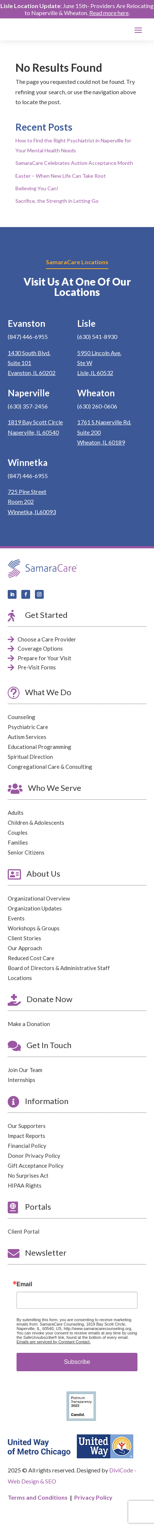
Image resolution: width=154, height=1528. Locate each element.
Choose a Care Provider (47, 639)
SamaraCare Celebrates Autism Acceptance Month (74, 163)
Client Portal (23, 1231)
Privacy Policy (93, 1497)
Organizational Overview (39, 898)
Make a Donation (29, 1024)
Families (18, 842)
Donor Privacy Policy (34, 1155)
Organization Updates (35, 908)
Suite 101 (19, 362)
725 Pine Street (27, 491)
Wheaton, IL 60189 (101, 442)
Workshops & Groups (34, 928)
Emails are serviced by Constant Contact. (54, 1342)
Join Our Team (25, 1070)
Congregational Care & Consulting (50, 766)
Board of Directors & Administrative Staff (59, 968)
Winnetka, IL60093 (32, 511)
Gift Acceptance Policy (36, 1165)
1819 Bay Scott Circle (35, 421)
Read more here (109, 12)
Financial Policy (27, 1145)
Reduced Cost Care (31, 958)
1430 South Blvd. (29, 352)
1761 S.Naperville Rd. (104, 421)
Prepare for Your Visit (44, 658)
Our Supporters (27, 1125)
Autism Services (27, 736)
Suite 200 (89, 432)
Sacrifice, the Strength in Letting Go (57, 201)
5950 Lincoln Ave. (99, 352)
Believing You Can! (36, 188)
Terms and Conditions (38, 1497)
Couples (18, 832)
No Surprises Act (28, 1175)
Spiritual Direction (30, 756)
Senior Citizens (26, 852)
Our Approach (25, 948)
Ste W (84, 362)
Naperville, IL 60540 (33, 432)
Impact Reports (26, 1135)
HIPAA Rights (25, 1185)
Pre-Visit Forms (37, 667)
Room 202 (21, 501)
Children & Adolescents (36, 822)
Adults (16, 812)
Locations (20, 978)
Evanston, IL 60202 (31, 372)
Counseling (21, 717)
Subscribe (77, 1362)
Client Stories (24, 938)
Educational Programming (39, 746)
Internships (21, 1079)
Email (24, 1284)
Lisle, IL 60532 (95, 372)
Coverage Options (40, 648)
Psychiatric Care (28, 727)
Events (16, 918)
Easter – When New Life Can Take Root (60, 176)
